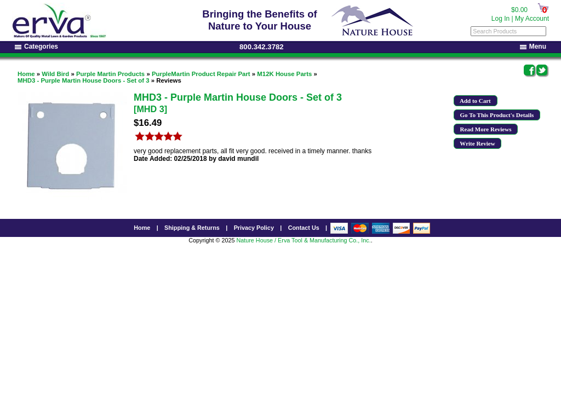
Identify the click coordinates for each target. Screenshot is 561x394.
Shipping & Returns (192, 227)
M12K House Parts (284, 74)
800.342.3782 (261, 47)
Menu (533, 46)
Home (26, 74)
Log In (500, 18)
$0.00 (519, 10)
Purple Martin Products (110, 74)
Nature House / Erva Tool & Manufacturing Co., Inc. (303, 240)
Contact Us (303, 227)
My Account (532, 18)
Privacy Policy (254, 227)
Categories (36, 46)
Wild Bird (55, 74)
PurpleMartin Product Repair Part (201, 74)
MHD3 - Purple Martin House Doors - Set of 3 (84, 80)
